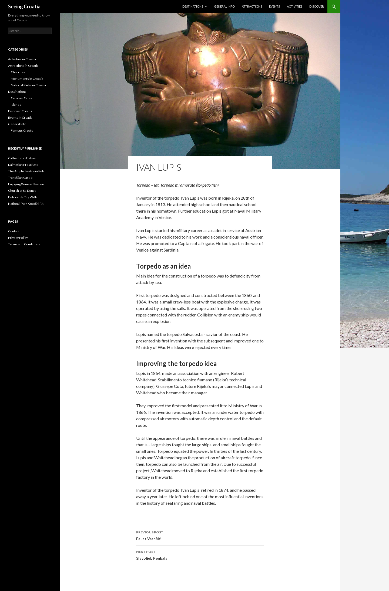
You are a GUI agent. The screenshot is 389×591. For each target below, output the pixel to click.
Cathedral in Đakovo (22, 158)
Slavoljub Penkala (200, 554)
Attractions (252, 6)
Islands (16, 105)
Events (274, 6)
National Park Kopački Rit (25, 204)
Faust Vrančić (200, 535)
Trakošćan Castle (20, 178)
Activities (294, 6)
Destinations (192, 6)
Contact (13, 231)
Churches (18, 72)
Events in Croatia (20, 117)
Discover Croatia (20, 111)
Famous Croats (22, 130)
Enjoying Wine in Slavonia (26, 184)
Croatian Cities (21, 98)
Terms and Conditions (24, 244)
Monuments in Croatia (27, 79)
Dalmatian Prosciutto (23, 165)
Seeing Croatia (24, 6)
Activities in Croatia (22, 59)
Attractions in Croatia (23, 66)
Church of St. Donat (22, 191)
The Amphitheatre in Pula (26, 171)
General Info (224, 6)
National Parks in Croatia (28, 85)
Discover (316, 6)
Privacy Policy (18, 238)
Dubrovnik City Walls (23, 197)
